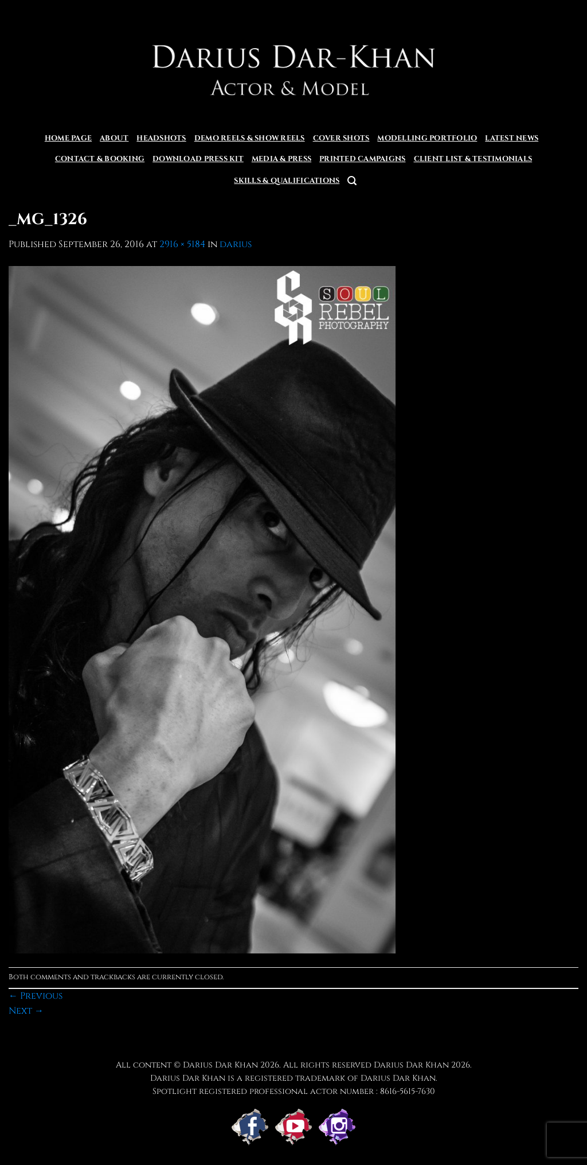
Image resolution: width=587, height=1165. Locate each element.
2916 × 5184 (182, 244)
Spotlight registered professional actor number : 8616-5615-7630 (293, 1091)
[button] (352, 181)
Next (26, 1010)
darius (236, 244)
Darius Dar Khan (411, 1065)
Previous (35, 996)
